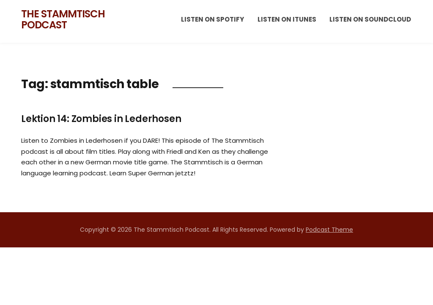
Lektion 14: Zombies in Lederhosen (101, 118)
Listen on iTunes (287, 19)
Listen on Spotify (212, 19)
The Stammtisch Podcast (63, 19)
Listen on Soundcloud (370, 19)
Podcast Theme (329, 229)
